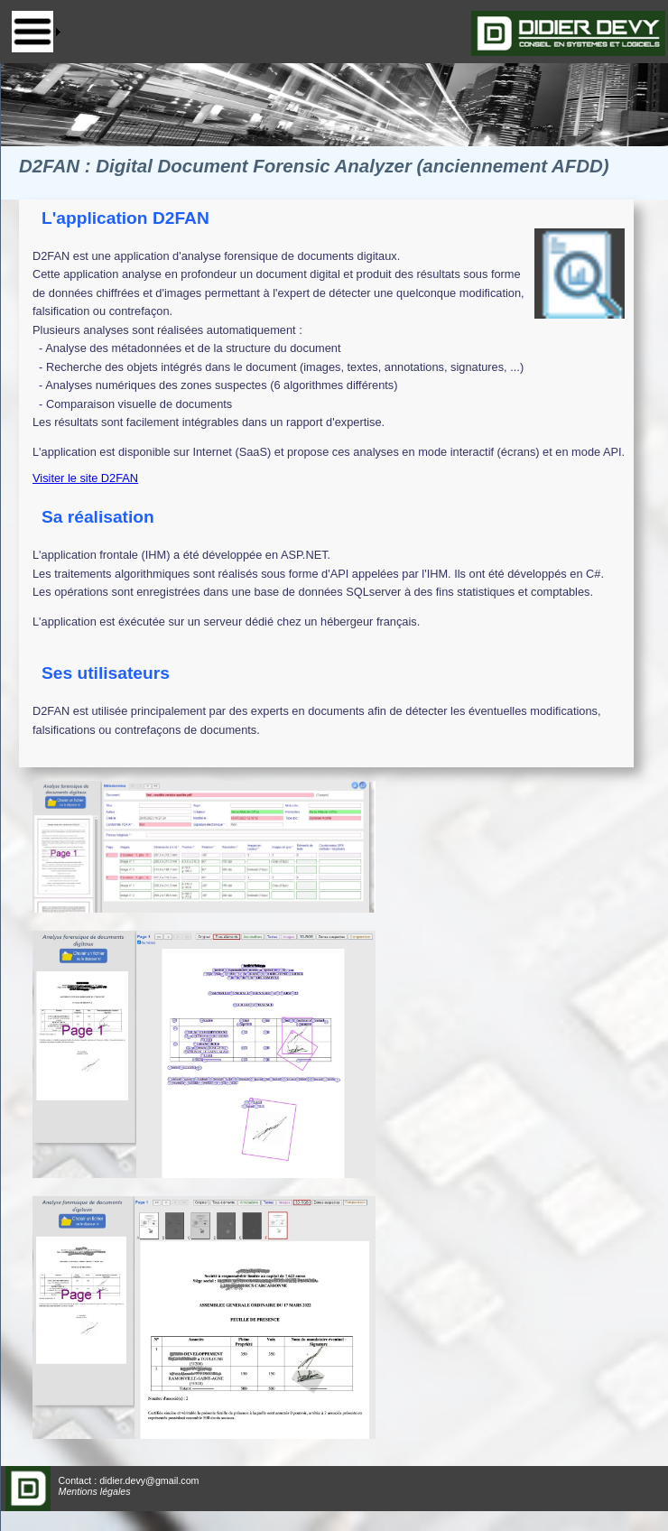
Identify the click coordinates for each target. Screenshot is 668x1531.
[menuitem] (36, 31)
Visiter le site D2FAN (85, 478)
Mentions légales (95, 1491)
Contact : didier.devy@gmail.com (129, 1480)
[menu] (36, 31)
